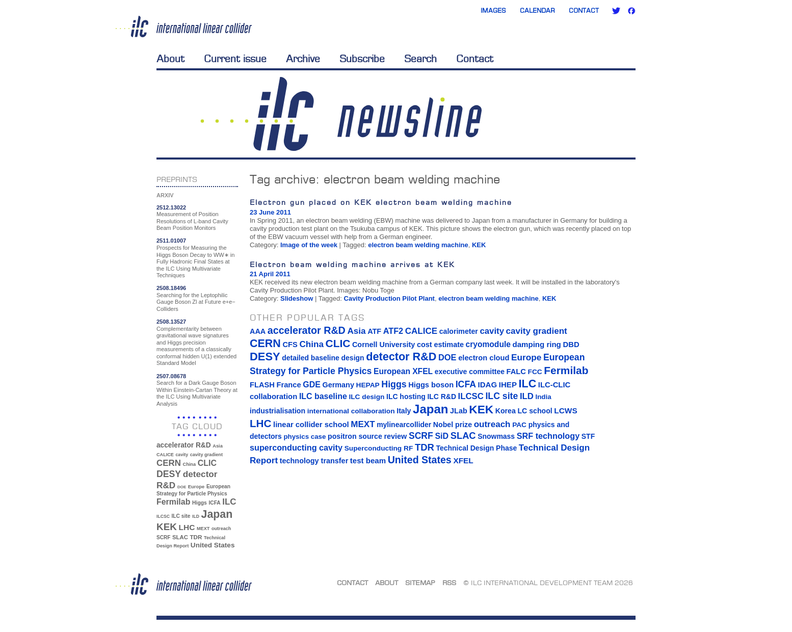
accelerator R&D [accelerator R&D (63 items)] (183, 445)
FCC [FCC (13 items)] (535, 372)
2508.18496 (171, 288)
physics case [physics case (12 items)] (304, 436)
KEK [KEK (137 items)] (166, 526)
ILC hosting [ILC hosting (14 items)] (406, 396)
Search (420, 58)
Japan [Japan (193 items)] (217, 514)
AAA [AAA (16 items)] (258, 331)
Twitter (616, 11)
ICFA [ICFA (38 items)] (214, 503)
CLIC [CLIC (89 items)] (207, 463)
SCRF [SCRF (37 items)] (163, 537)
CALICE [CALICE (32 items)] (165, 454)
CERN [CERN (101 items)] (168, 463)
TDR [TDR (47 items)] (196, 537)
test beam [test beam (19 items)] (368, 460)
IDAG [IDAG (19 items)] (487, 384)
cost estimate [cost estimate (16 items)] (440, 344)
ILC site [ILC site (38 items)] (181, 516)
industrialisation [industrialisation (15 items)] (277, 411)
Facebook (631, 11)
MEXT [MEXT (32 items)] (203, 528)
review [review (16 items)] (395, 436)
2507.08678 (171, 376)
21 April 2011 (270, 274)
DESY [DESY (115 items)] (168, 474)
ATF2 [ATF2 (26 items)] (393, 330)
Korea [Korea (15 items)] (505, 411)
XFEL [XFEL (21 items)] (463, 460)
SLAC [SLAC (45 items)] (180, 537)
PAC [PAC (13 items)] (519, 425)
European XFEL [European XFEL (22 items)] (403, 371)
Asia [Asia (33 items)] (218, 446)
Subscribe (362, 58)
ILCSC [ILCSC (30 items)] (163, 516)
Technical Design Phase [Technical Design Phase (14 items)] (476, 448)
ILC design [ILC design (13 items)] (366, 397)
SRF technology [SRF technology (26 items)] (548, 435)
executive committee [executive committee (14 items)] (470, 371)
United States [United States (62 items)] (213, 545)
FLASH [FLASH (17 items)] (262, 385)
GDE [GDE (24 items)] (312, 384)
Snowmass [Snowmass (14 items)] (496, 436)
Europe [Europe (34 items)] (196, 486)
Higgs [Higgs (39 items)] (199, 503)
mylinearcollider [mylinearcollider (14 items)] (404, 424)
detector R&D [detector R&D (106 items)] (401, 356)
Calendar (537, 10)
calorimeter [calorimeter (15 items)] (458, 331)
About (170, 58)
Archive (303, 58)
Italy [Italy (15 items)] (404, 411)
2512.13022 (171, 207)
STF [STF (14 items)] (588, 436)
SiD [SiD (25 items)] (441, 435)
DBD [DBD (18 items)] (571, 344)
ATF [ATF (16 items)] (374, 331)
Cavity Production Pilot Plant (389, 298)
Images (493, 10)
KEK (479, 245)
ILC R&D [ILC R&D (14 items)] (441, 396)
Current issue (235, 58)
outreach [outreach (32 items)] (221, 528)
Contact (584, 10)
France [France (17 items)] (289, 385)
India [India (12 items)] (543, 397)
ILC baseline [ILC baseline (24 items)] (323, 396)
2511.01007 (171, 241)
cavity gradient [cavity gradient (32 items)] (206, 454)
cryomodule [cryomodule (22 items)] (488, 344)
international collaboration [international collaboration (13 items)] (351, 411)
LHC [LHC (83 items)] (187, 527)
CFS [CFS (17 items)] (289, 344)
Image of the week (308, 245)
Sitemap (420, 582)
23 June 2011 (270, 212)
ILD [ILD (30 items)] (195, 516)
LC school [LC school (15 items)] (534, 411)
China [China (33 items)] (189, 464)
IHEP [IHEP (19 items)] (508, 384)
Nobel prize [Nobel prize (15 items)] (452, 424)
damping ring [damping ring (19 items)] (537, 344)
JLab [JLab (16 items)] (458, 411)
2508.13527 (171, 322)
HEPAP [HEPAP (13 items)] (368, 385)
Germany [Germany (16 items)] (338, 385)
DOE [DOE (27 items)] (181, 487)
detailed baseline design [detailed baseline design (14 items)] (323, 358)
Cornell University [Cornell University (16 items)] (383, 344)
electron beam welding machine (418, 245)
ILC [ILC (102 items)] (229, 502)
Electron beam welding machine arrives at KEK (352, 264)
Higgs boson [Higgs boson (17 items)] (431, 385)
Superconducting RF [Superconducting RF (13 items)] (379, 448)
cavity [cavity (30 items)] (182, 454)
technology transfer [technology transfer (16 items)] (314, 461)
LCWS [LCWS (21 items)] (565, 410)
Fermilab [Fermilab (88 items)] (173, 501)
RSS (449, 582)
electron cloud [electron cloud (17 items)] (483, 358)
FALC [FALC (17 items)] (516, 371)
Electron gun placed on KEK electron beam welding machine (381, 202)
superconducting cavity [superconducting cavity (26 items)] (296, 447)
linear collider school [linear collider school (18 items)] (311, 424)
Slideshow (296, 298)
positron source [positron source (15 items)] (355, 436)
